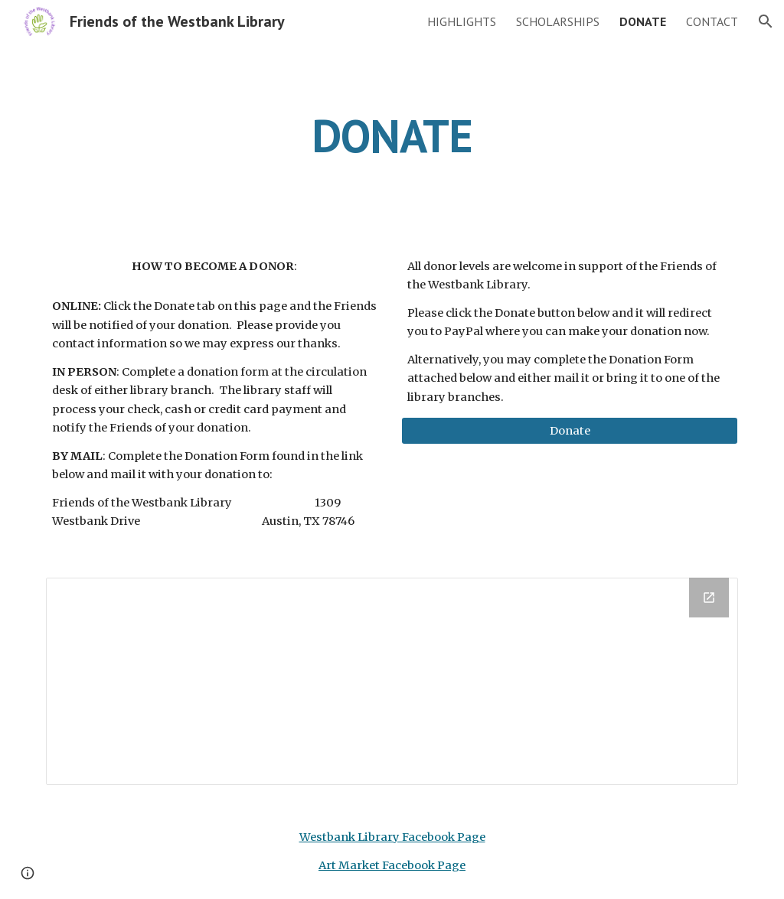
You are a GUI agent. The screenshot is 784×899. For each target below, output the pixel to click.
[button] (765, 21)
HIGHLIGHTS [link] (461, 21)
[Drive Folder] (392, 681)
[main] (392, 135)
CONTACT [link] (712, 21)
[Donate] (570, 431)
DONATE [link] (642, 21)
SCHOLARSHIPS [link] (557, 21)
